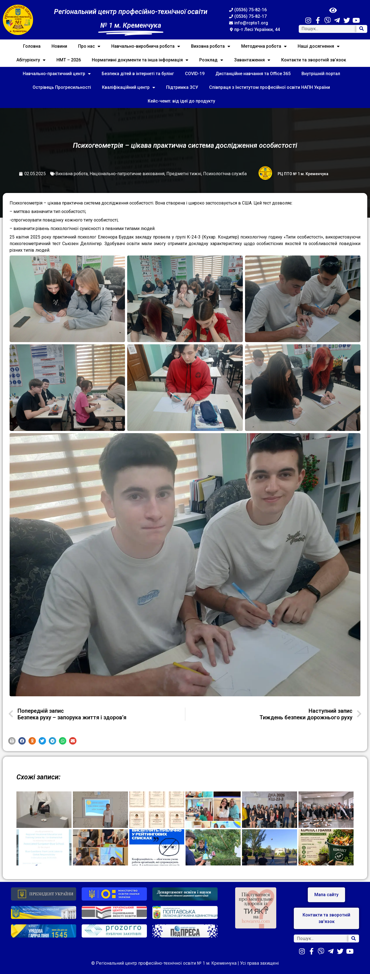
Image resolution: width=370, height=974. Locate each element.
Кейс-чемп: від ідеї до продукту (181, 101)
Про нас (89, 46)
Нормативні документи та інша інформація (140, 60)
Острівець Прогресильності (62, 87)
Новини (59, 46)
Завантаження (252, 60)
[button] (12, 741)
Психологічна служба (225, 173)
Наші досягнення (319, 46)
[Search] (361, 28)
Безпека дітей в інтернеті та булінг (138, 73)
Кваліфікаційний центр (128, 87)
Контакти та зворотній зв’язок (313, 60)
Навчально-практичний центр (57, 74)
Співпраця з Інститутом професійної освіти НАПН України (269, 87)
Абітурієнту (30, 60)
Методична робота (264, 46)
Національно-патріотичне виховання (127, 173)
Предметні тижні (183, 173)
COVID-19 (194, 73)
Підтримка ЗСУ (182, 87)
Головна (32, 46)
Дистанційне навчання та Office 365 (253, 73)
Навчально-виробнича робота (145, 46)
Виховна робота (210, 46)
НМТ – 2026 (68, 60)
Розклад (211, 60)
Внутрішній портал (320, 73)
